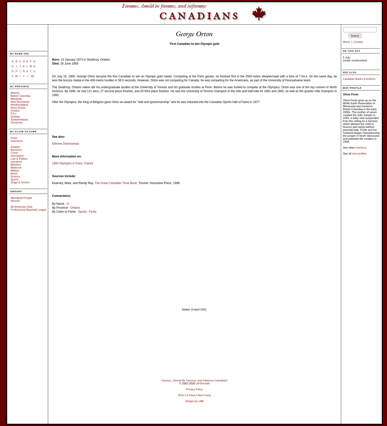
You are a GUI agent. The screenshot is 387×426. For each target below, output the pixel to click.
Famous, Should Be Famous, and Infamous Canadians (194, 380)
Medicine (16, 167)
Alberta (15, 92)
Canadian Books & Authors (359, 78)
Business (16, 149)
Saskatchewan (19, 119)
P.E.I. (14, 113)
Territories (16, 122)
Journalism (17, 155)
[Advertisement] (25, 38)
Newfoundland (19, 104)
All (32, 76)
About (346, 41)
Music (14, 173)
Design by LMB (194, 401)
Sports (15, 179)
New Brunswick (20, 101)
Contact (358, 41)
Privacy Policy (194, 389)
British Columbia (20, 95)
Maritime (16, 164)
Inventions (17, 140)
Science (15, 176)
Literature (16, 161)
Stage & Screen (20, 182)
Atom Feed (204, 395)
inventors (361, 147)
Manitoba (16, 98)
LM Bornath (203, 383)
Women (15, 200)
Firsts (14, 137)
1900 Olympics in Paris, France (72, 163)
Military (15, 170)
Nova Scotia (18, 107)
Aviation (15, 146)
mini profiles (359, 153)
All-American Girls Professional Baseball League (29, 208)
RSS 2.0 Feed (186, 395)
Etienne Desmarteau (65, 143)
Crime (14, 152)
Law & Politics (19, 158)
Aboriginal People (21, 197)
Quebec (15, 116)
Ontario (15, 110)
